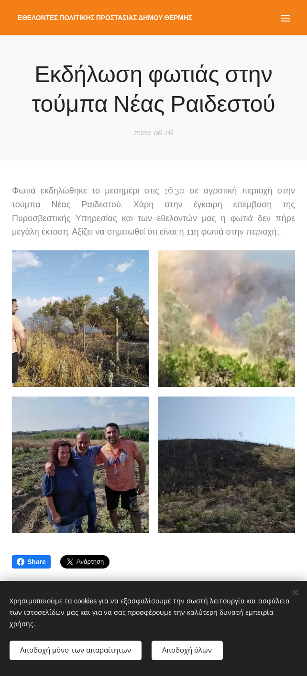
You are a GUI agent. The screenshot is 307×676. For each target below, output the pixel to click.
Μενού (285, 18)
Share (31, 562)
